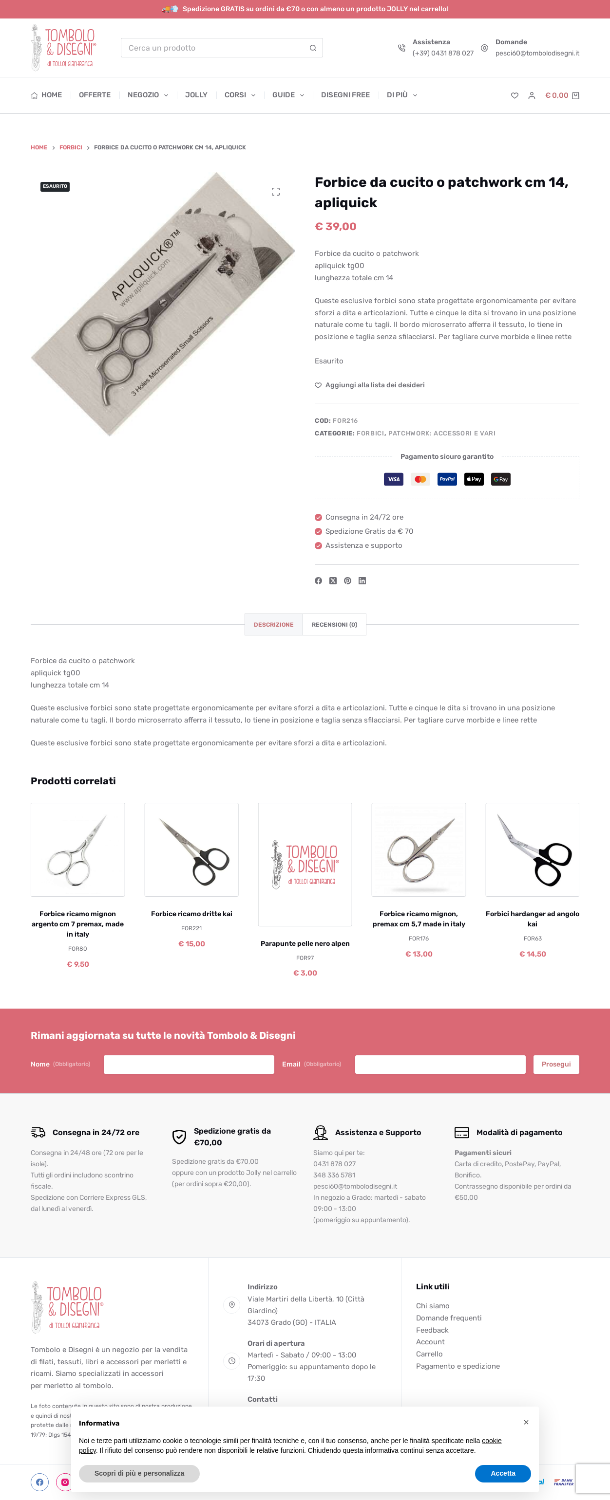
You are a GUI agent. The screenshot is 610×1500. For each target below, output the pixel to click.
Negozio (150, 95)
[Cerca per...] (212, 47)
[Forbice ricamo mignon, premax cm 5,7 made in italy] (419, 850)
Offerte (95, 94)
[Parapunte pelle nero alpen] (305, 864)
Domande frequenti (449, 1318)
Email (311, 1064)
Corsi (242, 95)
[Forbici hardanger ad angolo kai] (532, 850)
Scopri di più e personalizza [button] (139, 1473)
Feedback (432, 1330)
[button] (526, 1422)
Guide (290, 95)
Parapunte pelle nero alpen (304, 943)
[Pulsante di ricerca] (313, 47)
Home (46, 94)
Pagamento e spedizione (458, 1366)
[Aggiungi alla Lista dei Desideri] (370, 385)
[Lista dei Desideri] (514, 95)
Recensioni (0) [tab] (334, 624)
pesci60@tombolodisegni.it (537, 53)
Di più (402, 95)
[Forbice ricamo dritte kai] (191, 850)
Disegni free (345, 94)
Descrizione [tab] (274, 624)
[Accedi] (531, 95)
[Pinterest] (347, 580)
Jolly (196, 94)
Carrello (429, 1354)
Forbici (370, 433)
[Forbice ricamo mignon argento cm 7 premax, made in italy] (78, 850)
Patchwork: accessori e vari (442, 433)
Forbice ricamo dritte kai (191, 914)
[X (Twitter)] (333, 580)
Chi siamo (433, 1305)
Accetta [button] (503, 1473)
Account (430, 1341)
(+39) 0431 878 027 (443, 53)
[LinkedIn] (362, 580)
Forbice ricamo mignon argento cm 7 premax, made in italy (78, 924)
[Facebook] (318, 580)
